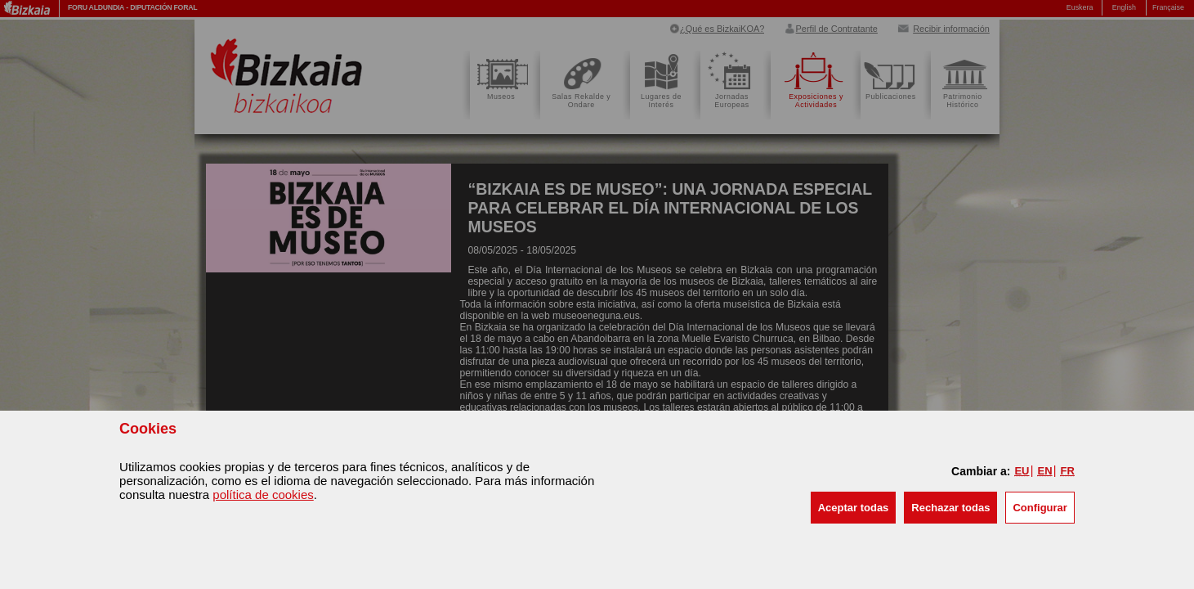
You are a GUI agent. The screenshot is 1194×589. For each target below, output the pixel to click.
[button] (854, 508)
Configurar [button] (1040, 507)
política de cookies (262, 494)
